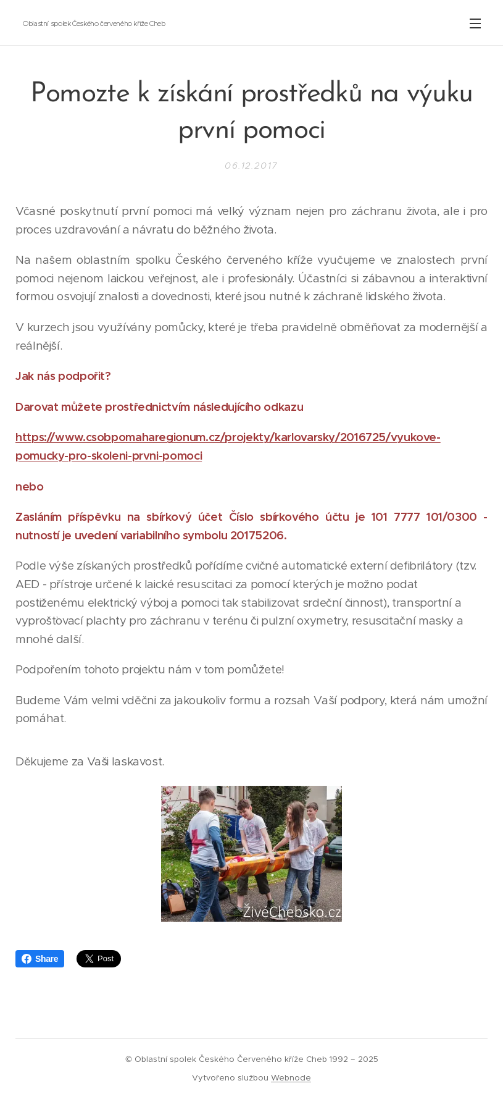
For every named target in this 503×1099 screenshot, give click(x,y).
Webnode (291, 1077)
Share (40, 959)
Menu (475, 23)
